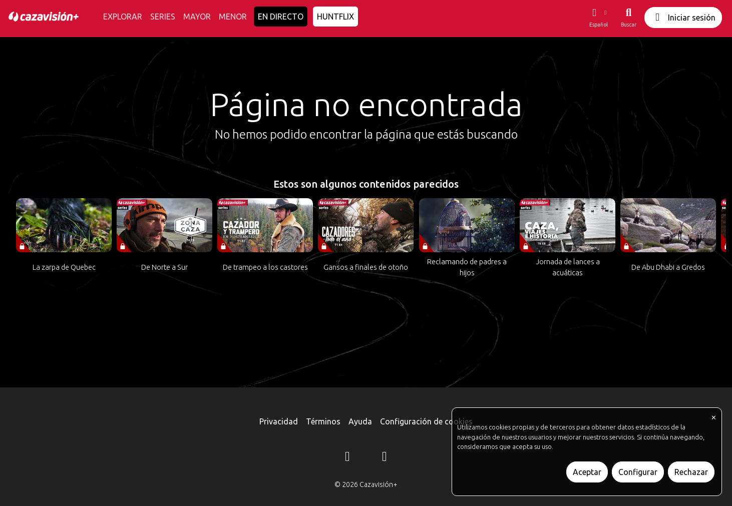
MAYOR (197, 16)
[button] (598, 18)
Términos (323, 421)
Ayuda (360, 421)
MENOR (233, 16)
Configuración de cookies (426, 421)
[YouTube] (384, 457)
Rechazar (691, 471)
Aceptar (587, 471)
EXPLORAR (122, 16)
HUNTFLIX (335, 16)
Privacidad (278, 421)
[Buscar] (628, 18)
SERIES (162, 16)
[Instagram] (347, 457)
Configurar (637, 471)
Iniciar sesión (683, 17)
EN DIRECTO (280, 16)
